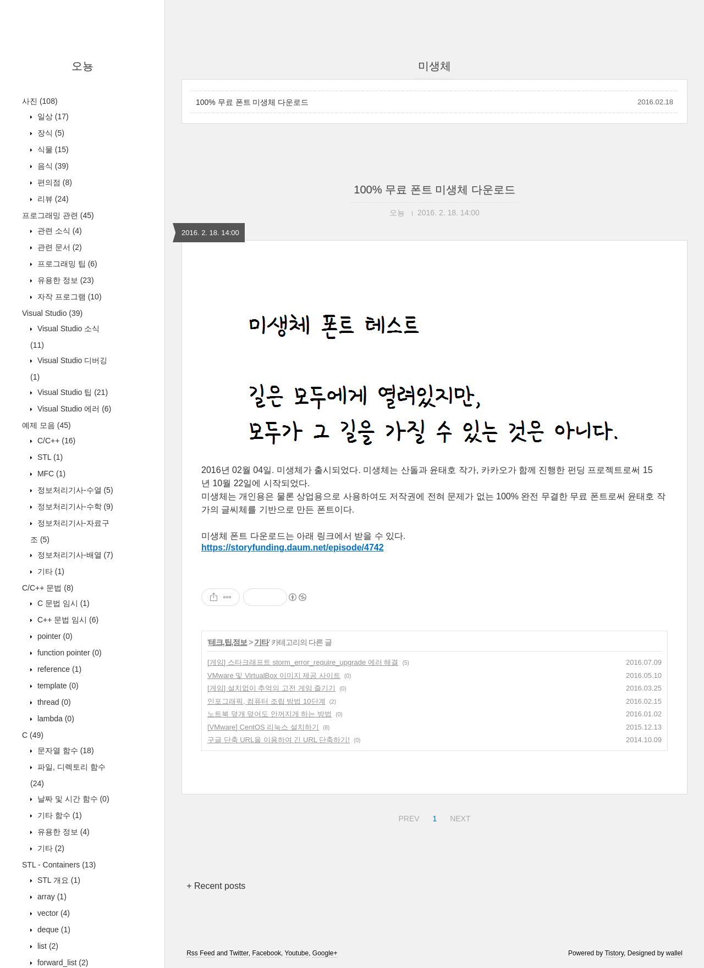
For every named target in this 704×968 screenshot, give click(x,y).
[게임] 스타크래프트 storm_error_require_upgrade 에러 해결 (302, 662)
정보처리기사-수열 (74, 490)
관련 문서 (58, 247)
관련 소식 (58, 230)
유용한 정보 (64, 280)
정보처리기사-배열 (74, 554)
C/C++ (55, 440)
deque (52, 929)
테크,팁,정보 (228, 642)
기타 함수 (58, 815)
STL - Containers (59, 864)
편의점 (53, 182)
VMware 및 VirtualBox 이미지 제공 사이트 (273, 675)
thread (53, 702)
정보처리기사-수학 (74, 506)
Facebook (266, 953)
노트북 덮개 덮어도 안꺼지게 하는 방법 (269, 714)
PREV (407, 817)
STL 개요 (57, 880)
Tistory (614, 953)
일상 (52, 116)
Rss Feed (200, 953)
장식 (49, 133)
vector (52, 913)
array (51, 896)
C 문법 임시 (62, 603)
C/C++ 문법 (47, 587)
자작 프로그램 (68, 296)
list (46, 946)
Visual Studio (52, 313)
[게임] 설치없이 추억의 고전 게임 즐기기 (271, 688)
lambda (54, 718)
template (57, 685)
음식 (52, 166)
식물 (52, 149)
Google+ (325, 953)
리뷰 (52, 198)
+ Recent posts (215, 886)
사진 (40, 101)
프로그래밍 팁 (66, 263)
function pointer (68, 652)
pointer (54, 636)
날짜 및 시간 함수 (72, 798)
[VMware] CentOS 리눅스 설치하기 (263, 727)
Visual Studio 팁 (71, 392)
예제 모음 (46, 425)
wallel (674, 953)
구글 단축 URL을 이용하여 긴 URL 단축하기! (278, 740)
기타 (49, 571)
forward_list (61, 962)
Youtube (297, 953)
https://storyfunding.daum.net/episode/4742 (292, 547)
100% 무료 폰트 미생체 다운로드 (252, 102)
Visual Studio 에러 (73, 408)
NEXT (458, 817)
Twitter (239, 953)
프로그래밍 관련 (58, 215)
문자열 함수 (64, 750)
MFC (50, 473)
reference (58, 669)
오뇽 (83, 66)
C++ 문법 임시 (66, 619)
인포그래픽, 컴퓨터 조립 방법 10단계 (266, 701)
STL (49, 457)
